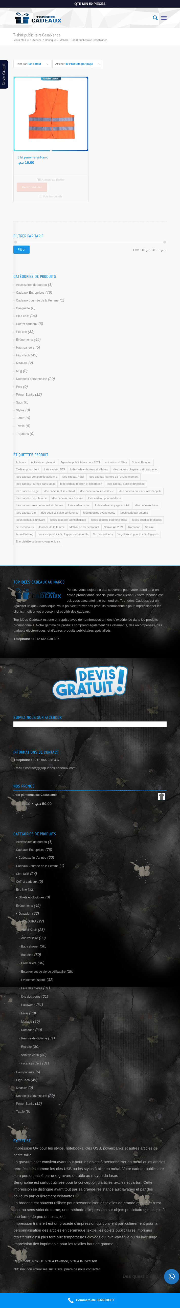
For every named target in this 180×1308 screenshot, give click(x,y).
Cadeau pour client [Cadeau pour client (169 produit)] (27, 469)
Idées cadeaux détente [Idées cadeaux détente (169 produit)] (134, 512)
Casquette (23, 308)
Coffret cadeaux (26, 324)
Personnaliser (32, 187)
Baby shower (29, 946)
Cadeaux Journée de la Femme (37, 300)
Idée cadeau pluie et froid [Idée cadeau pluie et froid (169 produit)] (59, 491)
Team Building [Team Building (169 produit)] (24, 534)
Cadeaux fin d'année (32, 857)
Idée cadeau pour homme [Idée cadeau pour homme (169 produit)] (67, 498)
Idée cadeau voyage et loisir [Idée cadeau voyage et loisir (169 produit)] (112, 505)
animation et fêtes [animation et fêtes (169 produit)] (116, 462)
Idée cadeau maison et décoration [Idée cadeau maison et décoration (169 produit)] (81, 483)
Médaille (21, 363)
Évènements (24, 339)
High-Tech (23, 355)
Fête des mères (31, 988)
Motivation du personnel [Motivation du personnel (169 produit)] (84, 527)
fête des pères (30, 996)
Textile (20, 426)
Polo (19, 387)
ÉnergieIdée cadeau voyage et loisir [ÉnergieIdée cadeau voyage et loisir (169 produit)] (38, 541)
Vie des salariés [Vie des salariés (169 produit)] (102, 534)
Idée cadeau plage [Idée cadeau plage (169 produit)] (27, 491)
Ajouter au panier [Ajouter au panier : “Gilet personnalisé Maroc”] (50, 180)
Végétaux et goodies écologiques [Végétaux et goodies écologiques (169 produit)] (138, 534)
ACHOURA (28, 921)
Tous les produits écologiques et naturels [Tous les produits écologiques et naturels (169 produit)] (63, 534)
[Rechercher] (153, 18)
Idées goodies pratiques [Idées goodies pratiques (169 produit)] (147, 519)
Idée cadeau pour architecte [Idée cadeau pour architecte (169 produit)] (96, 491)
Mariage (26, 1021)
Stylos (20, 410)
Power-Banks (25, 394)
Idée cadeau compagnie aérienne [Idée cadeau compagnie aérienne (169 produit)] (36, 476)
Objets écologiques (31, 897)
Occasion (24, 913)
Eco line (21, 332)
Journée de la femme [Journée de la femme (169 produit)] (51, 527)
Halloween (28, 1005)
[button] (171, 1276)
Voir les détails (51, 196)
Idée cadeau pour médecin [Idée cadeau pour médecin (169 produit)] (104, 498)
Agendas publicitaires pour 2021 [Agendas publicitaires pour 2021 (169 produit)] (80, 462)
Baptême (27, 955)
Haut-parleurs (25, 347)
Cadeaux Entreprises (30, 292)
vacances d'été (31, 1063)
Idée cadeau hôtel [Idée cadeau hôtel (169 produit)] (73, 476)
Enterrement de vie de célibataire (43, 971)
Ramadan (27, 1030)
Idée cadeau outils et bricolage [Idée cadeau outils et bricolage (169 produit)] (126, 483)
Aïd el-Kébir (29, 930)
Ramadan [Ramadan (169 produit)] (134, 527)
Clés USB (22, 316)
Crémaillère (28, 963)
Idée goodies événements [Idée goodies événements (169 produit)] (99, 512)
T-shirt (20, 418)
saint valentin (30, 1055)
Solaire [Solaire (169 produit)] (149, 527)
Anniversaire (29, 938)
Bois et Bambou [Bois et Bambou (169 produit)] (141, 462)
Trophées (22, 434)
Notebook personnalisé (31, 379)
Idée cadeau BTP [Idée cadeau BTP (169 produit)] (54, 469)
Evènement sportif (33, 980)
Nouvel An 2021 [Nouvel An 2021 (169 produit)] (113, 527)
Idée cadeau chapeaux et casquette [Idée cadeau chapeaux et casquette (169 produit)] (135, 469)
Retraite (26, 1047)
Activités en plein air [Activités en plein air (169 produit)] (43, 462)
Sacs (19, 402)
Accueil (36, 40)
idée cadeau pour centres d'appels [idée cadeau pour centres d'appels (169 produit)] (140, 491)
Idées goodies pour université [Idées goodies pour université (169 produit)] (109, 519)
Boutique (50, 40)
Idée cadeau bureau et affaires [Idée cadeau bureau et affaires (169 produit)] (89, 469)
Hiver (24, 1013)
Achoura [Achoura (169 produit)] (21, 462)
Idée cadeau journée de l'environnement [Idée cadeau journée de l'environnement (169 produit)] (113, 476)
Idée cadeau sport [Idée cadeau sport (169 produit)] (79, 505)
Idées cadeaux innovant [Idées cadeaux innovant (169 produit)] (30, 519)
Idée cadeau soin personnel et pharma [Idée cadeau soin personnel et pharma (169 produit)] (39, 505)
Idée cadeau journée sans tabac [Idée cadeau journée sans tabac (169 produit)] (35, 483)
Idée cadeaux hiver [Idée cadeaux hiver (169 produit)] (146, 505)
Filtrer (22, 249)
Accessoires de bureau (31, 285)
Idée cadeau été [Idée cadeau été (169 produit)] (26, 512)
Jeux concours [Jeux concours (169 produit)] (25, 527)
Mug (19, 371)
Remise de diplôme (34, 1038)
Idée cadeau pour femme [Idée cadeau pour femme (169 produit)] (31, 498)
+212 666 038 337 (46, 760)
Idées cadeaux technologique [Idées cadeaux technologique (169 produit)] (68, 519)
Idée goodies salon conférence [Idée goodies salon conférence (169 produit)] (59, 512)
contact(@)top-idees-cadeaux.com (50, 768)
